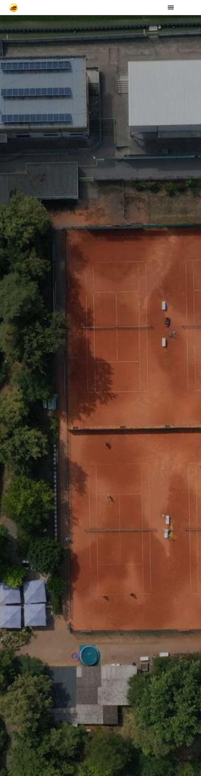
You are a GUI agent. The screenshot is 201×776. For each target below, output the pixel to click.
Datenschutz (189, 769)
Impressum (167, 769)
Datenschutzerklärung (113, 690)
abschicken (145, 700)
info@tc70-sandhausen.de (124, 745)
